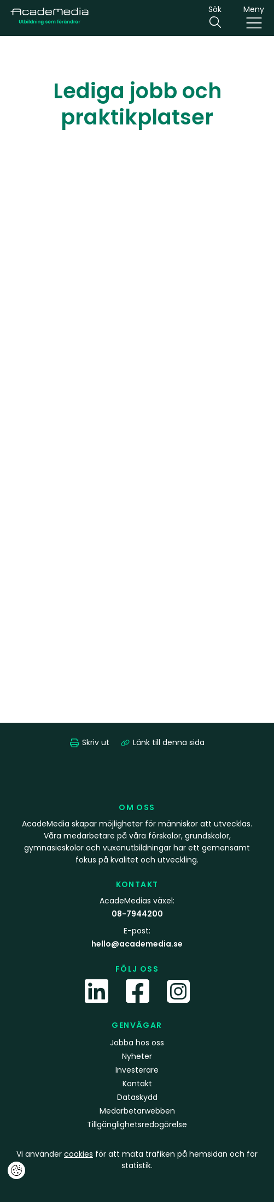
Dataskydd (137, 1097)
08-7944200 (137, 913)
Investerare (137, 1069)
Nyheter (137, 1056)
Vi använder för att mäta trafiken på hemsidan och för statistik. (137, 1160)
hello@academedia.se (137, 943)
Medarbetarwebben (137, 1110)
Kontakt (137, 1083)
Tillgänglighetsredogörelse (137, 1124)
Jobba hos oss (137, 1042)
